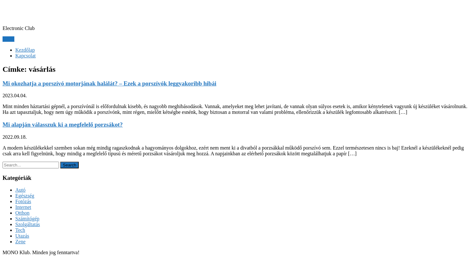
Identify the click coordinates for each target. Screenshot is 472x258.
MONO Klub (31, 12)
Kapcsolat (25, 55)
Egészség (24, 195)
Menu (8, 39)
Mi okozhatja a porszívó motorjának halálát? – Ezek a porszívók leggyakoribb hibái (109, 83)
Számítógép (27, 218)
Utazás (22, 236)
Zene (20, 241)
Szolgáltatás (27, 224)
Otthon (22, 213)
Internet (23, 207)
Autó (20, 190)
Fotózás (23, 201)
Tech (20, 230)
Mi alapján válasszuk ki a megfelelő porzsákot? (63, 124)
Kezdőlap (25, 50)
